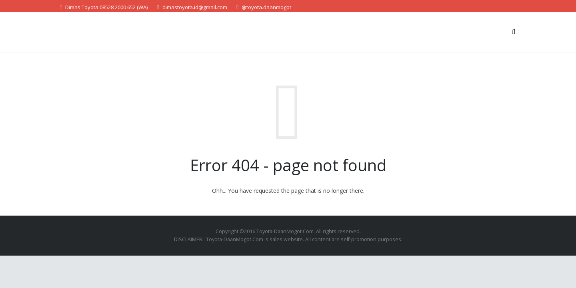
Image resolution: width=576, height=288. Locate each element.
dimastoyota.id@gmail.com (194, 7)
